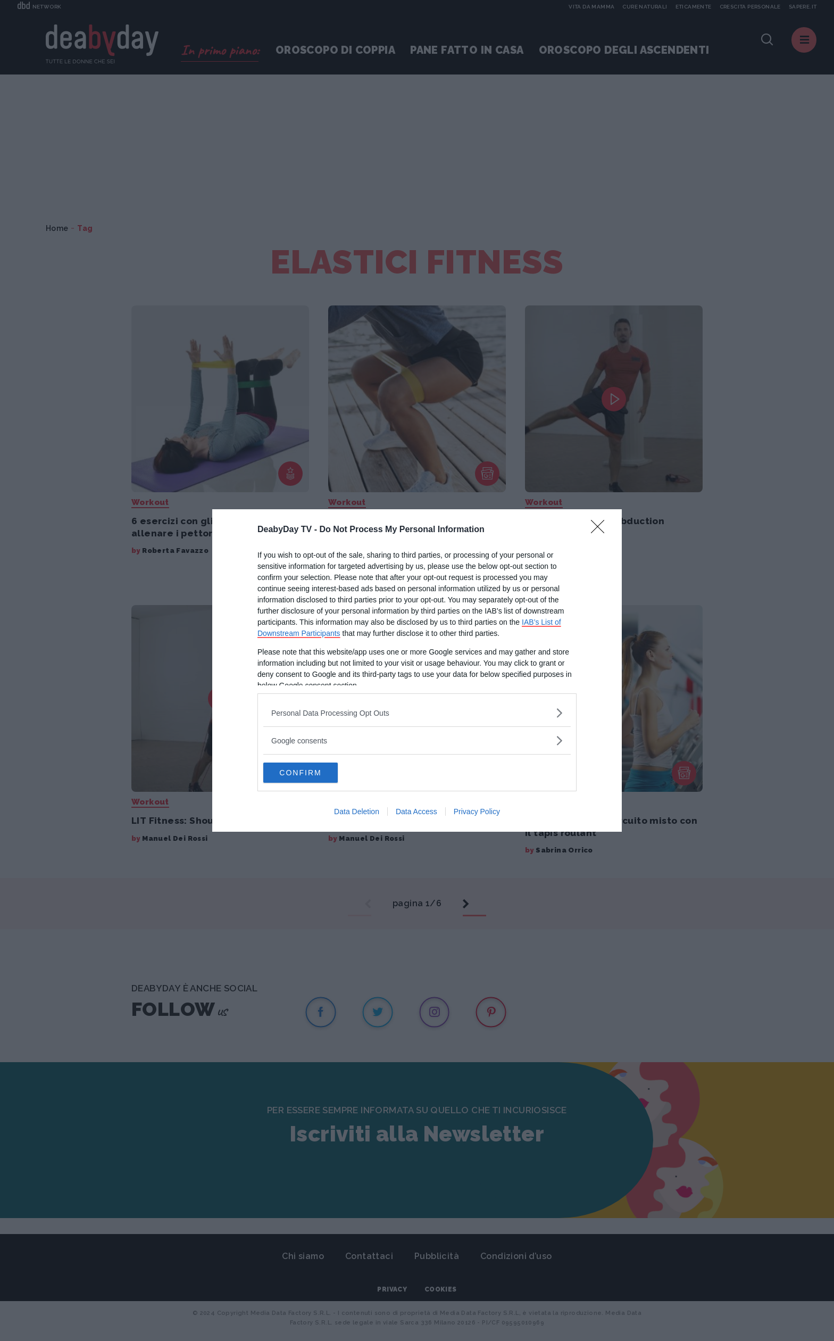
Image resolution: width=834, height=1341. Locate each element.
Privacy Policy (477, 812)
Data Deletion (356, 812)
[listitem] (417, 712)
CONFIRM (314, 772)
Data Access (416, 812)
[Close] (601, 529)
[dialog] (417, 670)
